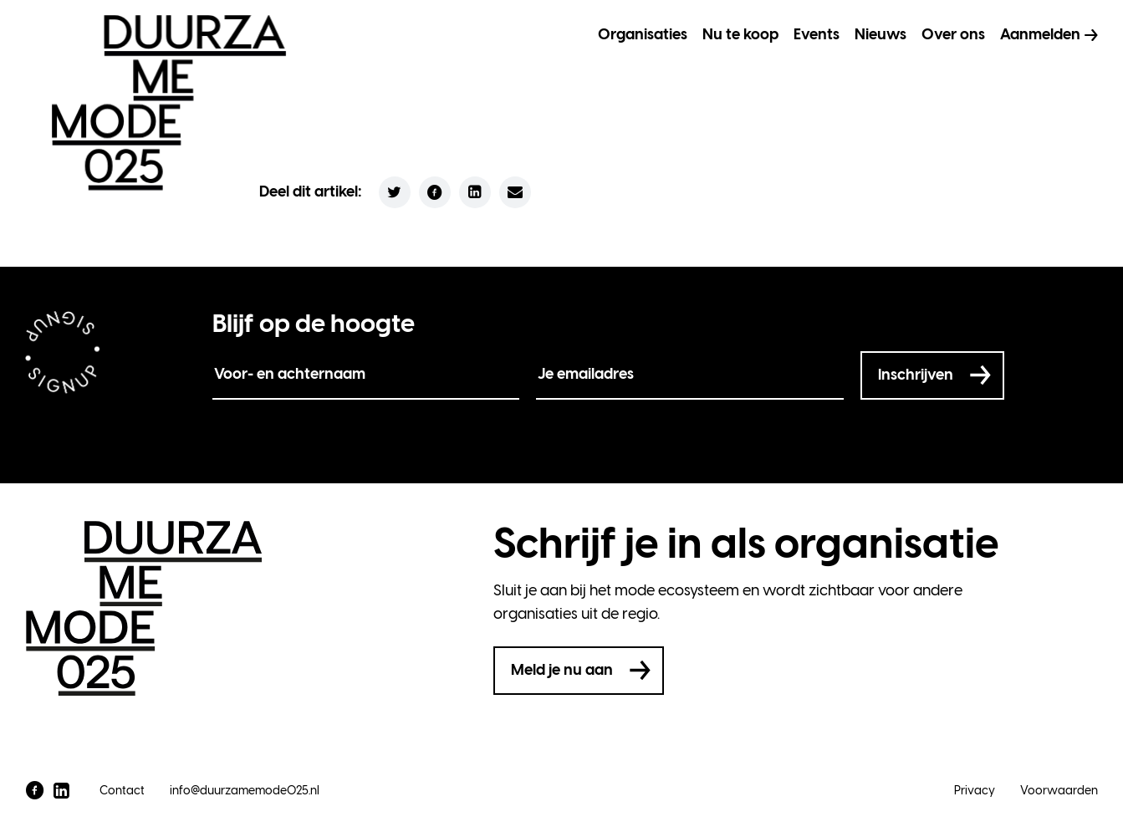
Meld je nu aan (562, 670)
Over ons (953, 34)
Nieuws (880, 34)
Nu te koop (740, 34)
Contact (122, 791)
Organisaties (642, 34)
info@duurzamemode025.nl (244, 791)
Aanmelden (1040, 34)
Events (817, 34)
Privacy (974, 791)
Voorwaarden (1059, 791)
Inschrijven (915, 374)
